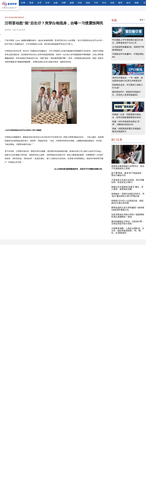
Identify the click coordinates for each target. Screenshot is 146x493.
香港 (31, 3)
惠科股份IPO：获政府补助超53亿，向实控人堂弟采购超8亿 (126, 93)
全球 (47, 3)
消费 (64, 3)
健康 (72, 3)
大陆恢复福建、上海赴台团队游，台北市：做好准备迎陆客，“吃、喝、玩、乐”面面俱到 (127, 230)
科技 (80, 3)
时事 (23, 3)
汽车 (96, 3)
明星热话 (21, 17)
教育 (120, 3)
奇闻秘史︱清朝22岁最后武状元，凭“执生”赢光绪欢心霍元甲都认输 (127, 195)
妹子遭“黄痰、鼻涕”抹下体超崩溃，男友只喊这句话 (127, 174)
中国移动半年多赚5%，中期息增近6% (128, 55)
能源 (88, 3)
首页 (6, 17)
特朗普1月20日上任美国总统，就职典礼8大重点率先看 (127, 202)
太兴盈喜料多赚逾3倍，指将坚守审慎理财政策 (128, 48)
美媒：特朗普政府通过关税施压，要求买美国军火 (127, 130)
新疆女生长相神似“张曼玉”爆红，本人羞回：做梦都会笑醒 (127, 188)
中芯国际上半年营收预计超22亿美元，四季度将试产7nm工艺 (127, 41)
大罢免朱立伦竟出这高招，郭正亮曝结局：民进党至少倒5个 (127, 181)
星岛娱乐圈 (13, 17)
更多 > (142, 20)
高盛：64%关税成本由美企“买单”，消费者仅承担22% (125, 123)
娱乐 (128, 3)
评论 (104, 3)
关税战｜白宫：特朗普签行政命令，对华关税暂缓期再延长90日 (126, 116)
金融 (55, 3)
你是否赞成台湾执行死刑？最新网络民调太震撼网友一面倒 (127, 215)
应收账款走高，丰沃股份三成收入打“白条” (127, 86)
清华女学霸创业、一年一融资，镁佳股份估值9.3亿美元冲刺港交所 (127, 79)
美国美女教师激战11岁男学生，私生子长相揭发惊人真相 (127, 167)
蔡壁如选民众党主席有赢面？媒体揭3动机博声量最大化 (127, 208)
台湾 (39, 3)
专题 (112, 3)
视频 (136, 3)
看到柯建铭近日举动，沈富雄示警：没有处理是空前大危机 (127, 222)
